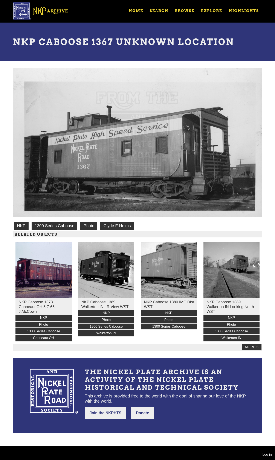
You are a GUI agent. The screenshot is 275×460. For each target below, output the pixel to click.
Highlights (244, 11)
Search (159, 11)
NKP (21, 225)
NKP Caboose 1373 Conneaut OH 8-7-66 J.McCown (37, 307)
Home (135, 11)
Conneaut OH (43, 338)
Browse (184, 11)
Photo (89, 225)
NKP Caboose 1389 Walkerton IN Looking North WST (230, 307)
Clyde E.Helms (117, 225)
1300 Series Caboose (54, 225)
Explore (211, 11)
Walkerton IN (106, 333)
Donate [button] (142, 413)
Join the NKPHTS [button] (105, 413)
